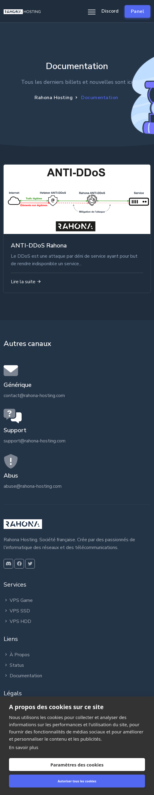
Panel (137, 11)
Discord (110, 11)
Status (14, 665)
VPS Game (18, 600)
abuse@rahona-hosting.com (33, 486)
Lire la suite (26, 281)
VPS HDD (17, 621)
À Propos (17, 654)
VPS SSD (17, 611)
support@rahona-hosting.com (34, 441)
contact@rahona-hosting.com (34, 395)
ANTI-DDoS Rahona (39, 245)
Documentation (23, 675)
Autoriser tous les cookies (77, 781)
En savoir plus (23, 747)
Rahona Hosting (54, 97)
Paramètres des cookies (77, 765)
